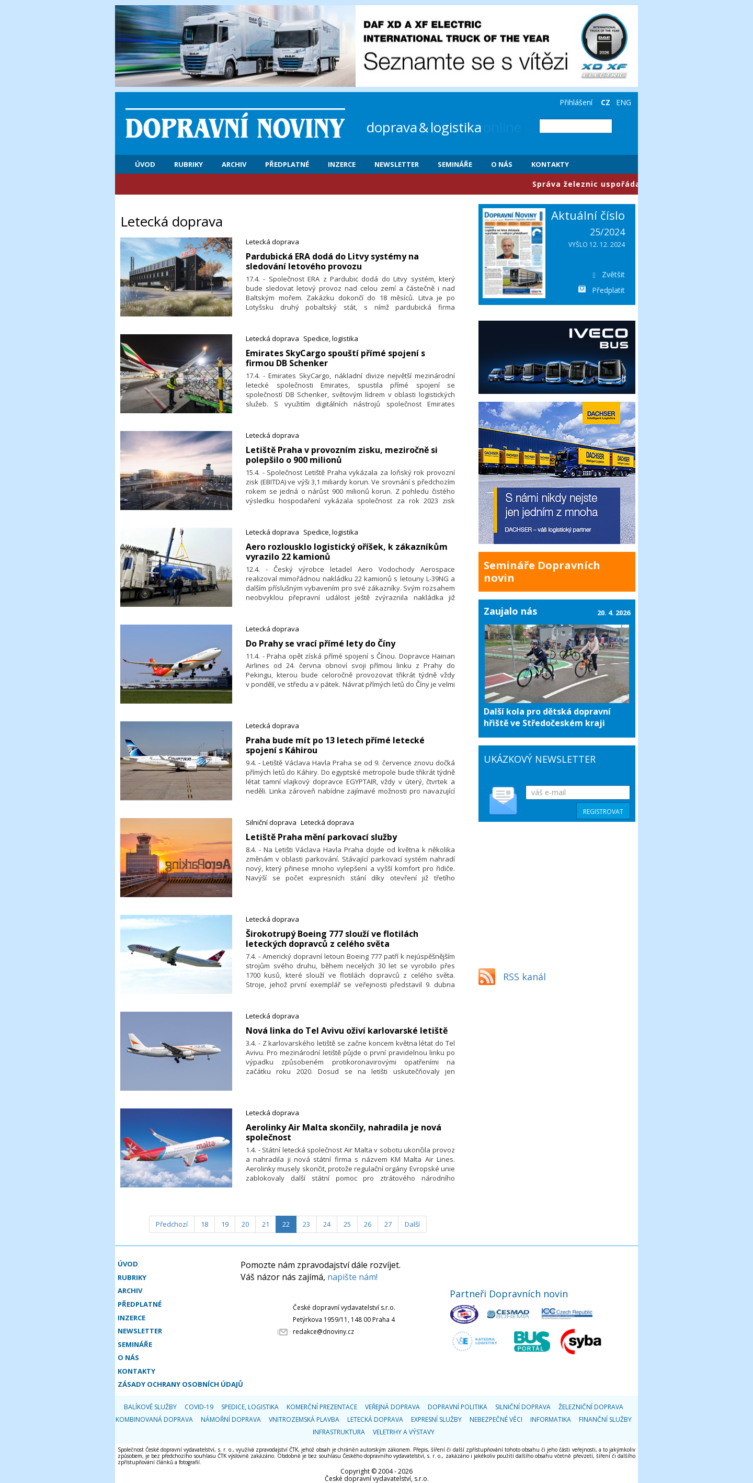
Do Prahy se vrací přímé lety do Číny (320, 643)
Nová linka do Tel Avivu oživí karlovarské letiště (347, 1030)
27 (388, 1224)
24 (326, 1224)
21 (265, 1224)
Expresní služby (436, 1419)
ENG (623, 102)
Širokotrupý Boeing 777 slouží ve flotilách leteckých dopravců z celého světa (332, 938)
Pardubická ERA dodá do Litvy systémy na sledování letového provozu (332, 261)
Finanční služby (605, 1419)
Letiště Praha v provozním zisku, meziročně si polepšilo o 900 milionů (342, 455)
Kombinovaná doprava (154, 1419)
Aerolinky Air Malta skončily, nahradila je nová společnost (343, 1132)
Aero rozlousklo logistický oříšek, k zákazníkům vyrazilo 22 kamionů (347, 551)
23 (306, 1224)
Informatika (550, 1419)
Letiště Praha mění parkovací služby (321, 837)
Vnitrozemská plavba (304, 1419)
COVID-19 (199, 1406)
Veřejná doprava (392, 1406)
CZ (605, 102)
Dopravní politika (457, 1406)
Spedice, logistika (330, 338)
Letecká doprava (272, 241)
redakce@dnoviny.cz (323, 1331)
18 (204, 1224)
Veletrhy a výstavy (404, 1432)
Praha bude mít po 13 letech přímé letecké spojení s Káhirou (335, 745)
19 (225, 1224)
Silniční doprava (271, 822)
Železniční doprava (590, 1406)
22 (286, 1224)
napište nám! (352, 1277)
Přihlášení (576, 102)
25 (347, 1224)
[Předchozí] (172, 1224)
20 (245, 1224)
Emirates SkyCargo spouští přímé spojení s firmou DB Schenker (335, 358)
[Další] (412, 1224)
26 (367, 1224)
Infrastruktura (339, 1432)
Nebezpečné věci (496, 1419)
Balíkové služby (150, 1406)
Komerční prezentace (322, 1406)
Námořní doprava (231, 1419)
